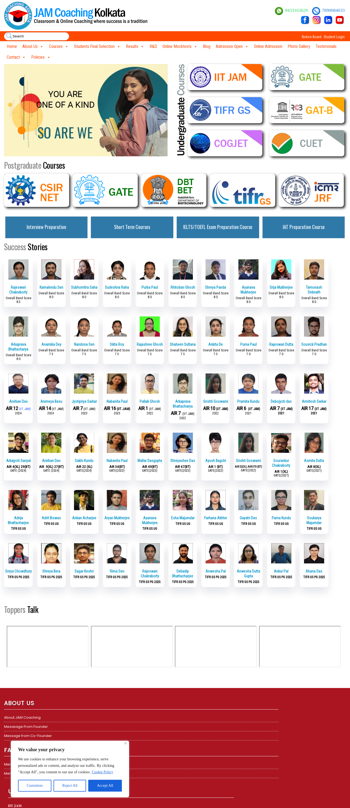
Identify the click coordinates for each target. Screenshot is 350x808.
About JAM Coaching (22, 717)
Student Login (334, 37)
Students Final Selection (97, 46)
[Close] (125, 743)
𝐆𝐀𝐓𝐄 (99, 735)
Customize (35, 786)
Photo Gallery (299, 46)
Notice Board (311, 37)
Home (12, 46)
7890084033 (333, 10)
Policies (41, 57)
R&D (153, 46)
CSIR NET (186, 717)
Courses (59, 46)
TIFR (97, 726)
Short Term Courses (132, 226)
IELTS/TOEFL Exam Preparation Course (217, 226)
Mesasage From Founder (26, 726)
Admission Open (232, 46)
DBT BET (185, 726)
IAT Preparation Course (304, 226)
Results (135, 46)
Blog (206, 46)
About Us (33, 46)
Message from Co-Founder (28, 735)
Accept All (105, 786)
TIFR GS (185, 744)
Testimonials (326, 46)
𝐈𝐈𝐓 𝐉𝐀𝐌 (100, 717)
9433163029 (297, 10)
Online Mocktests (179, 46)
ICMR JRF (186, 754)
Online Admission (268, 46)
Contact (16, 57)
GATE (183, 735)
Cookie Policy (102, 772)
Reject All (69, 786)
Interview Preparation (46, 226)
